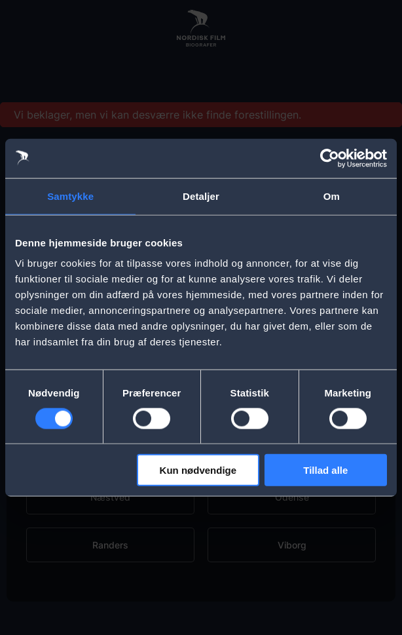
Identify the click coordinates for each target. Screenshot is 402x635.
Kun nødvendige (198, 470)
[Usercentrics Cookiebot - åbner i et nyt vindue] (329, 158)
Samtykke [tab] (70, 195)
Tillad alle (325, 470)
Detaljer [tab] (201, 195)
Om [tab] (331, 195)
